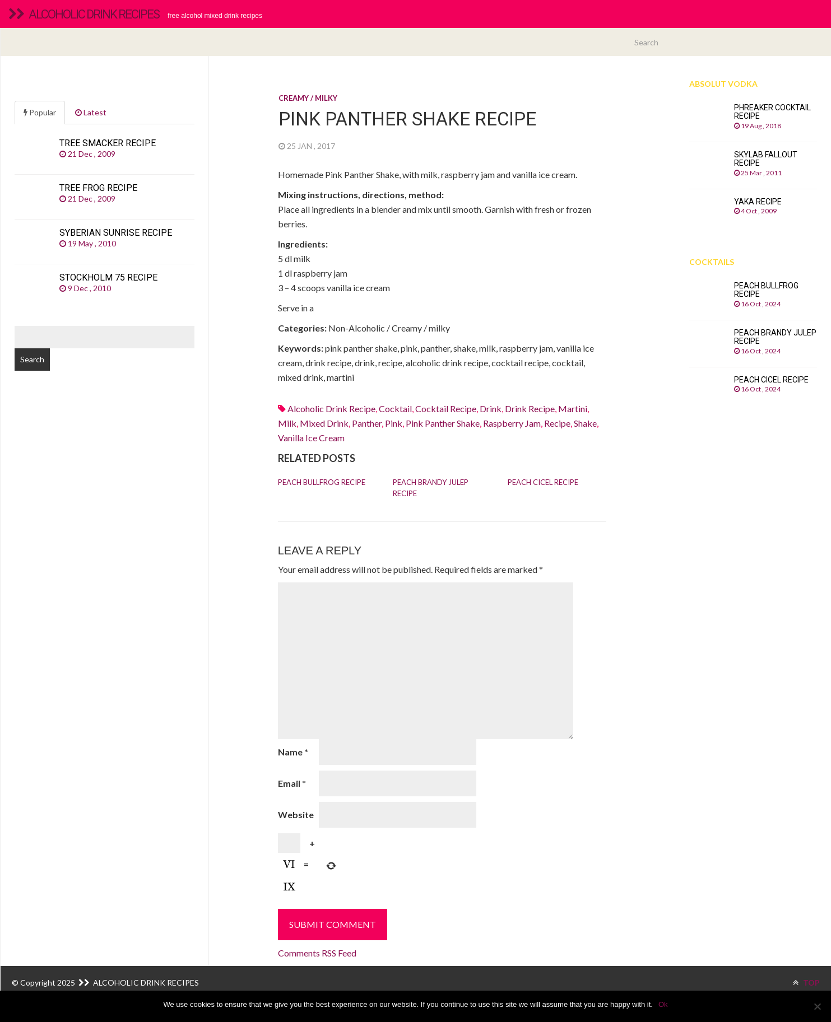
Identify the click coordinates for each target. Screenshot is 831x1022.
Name (293, 751)
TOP (806, 982)
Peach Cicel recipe (543, 482)
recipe (557, 423)
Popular (40, 112)
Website (296, 814)
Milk (287, 423)
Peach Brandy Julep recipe (430, 488)
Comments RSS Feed (317, 953)
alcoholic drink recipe (331, 408)
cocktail (395, 408)
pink (393, 423)
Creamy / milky (307, 98)
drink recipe (530, 408)
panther (367, 423)
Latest (90, 112)
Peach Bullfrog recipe (321, 482)
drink (491, 408)
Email (292, 783)
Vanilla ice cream (311, 437)
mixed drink (324, 423)
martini (572, 408)
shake (585, 423)
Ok (663, 1004)
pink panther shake (443, 423)
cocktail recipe (445, 408)
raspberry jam (512, 423)
